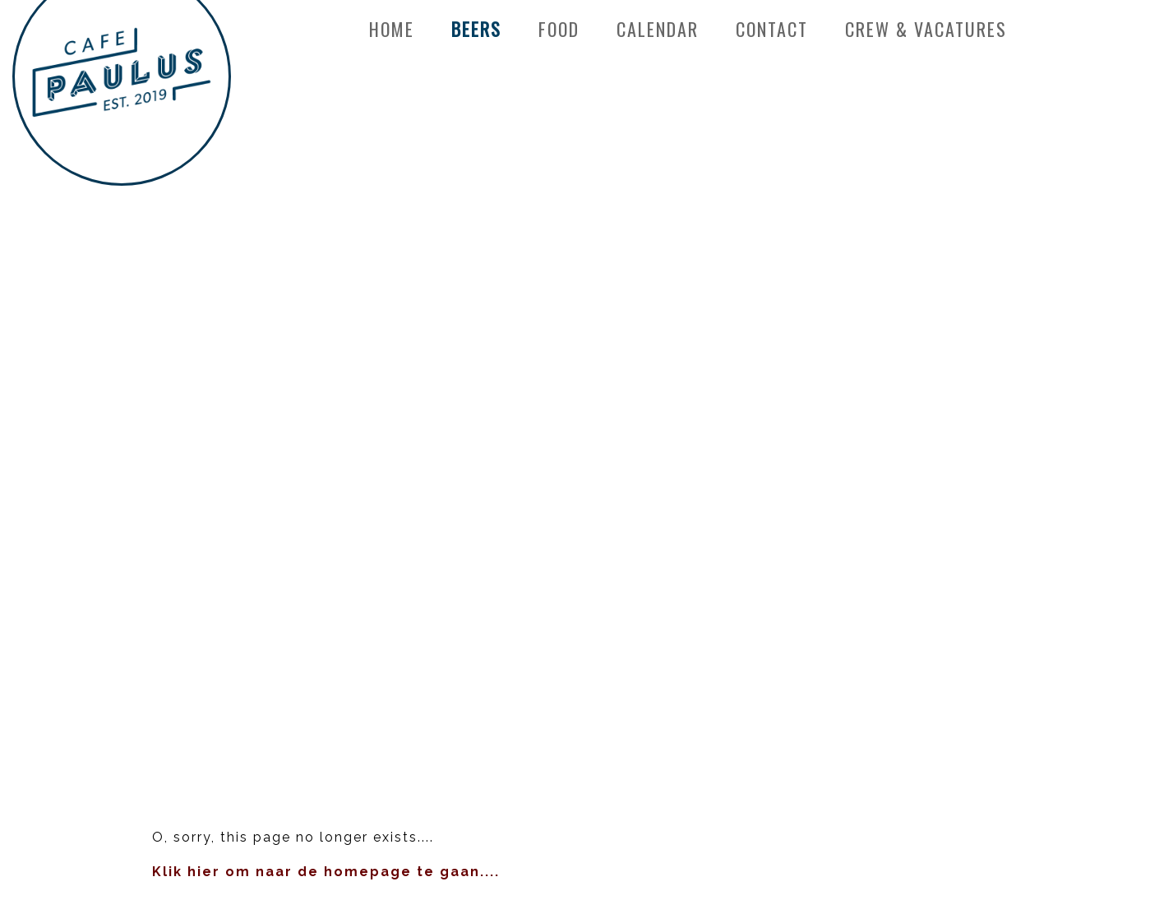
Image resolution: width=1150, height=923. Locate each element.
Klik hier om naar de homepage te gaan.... (326, 871)
